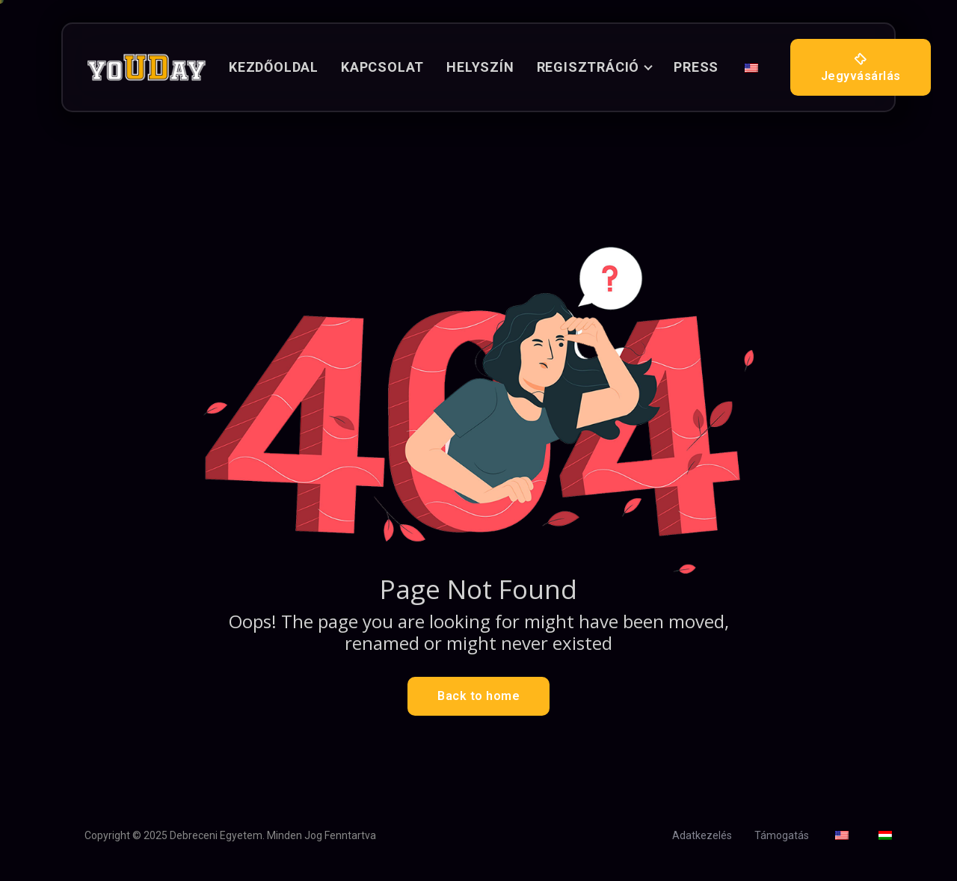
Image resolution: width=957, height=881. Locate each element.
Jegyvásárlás (861, 67)
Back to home (478, 696)
